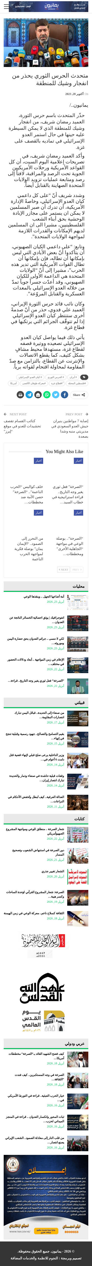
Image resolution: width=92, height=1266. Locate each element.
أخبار (78, 460)
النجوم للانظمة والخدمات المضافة (34, 1258)
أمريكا (13, 383)
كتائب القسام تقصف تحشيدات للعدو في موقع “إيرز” (22, 426)
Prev (76, 569)
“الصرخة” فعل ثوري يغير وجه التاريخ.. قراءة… (36, 680)
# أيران (73, 377)
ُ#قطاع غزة (57, 383)
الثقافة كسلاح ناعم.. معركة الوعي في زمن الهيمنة (34, 913)
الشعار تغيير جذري (52, 871)
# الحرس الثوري (56, 377)
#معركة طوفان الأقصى (34, 383)
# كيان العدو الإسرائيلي (30, 377)
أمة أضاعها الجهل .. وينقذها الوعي (44, 596)
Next (63, 569)
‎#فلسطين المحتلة (77, 383)
